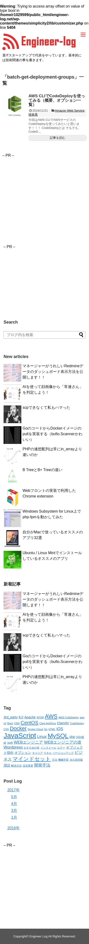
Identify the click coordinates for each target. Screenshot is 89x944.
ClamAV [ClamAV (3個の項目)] (63, 723)
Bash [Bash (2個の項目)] (10, 723)
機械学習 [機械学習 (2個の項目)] (63, 759)
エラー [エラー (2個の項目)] (61, 747)
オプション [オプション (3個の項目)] (22, 752)
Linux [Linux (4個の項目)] (42, 736)
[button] (14, 106)
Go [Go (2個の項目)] (45, 729)
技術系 (33, 114)
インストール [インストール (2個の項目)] (48, 747)
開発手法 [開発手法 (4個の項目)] (42, 765)
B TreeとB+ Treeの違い (42, 470)
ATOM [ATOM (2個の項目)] (40, 717)
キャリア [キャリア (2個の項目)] (37, 752)
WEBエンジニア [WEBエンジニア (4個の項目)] (28, 742)
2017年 (13, 790)
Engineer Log (38, 936)
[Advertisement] (42, 191)
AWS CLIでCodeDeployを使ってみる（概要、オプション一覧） (56, 100)
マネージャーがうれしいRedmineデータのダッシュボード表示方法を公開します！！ (53, 371)
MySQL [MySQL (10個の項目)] (58, 735)
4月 (14, 804)
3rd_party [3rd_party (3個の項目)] (11, 717)
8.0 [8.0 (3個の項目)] (21, 717)
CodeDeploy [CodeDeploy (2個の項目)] (77, 723)
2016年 (13, 828)
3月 (14, 811)
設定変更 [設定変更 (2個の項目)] (28, 765)
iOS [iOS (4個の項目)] (59, 729)
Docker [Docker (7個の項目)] (18, 728)
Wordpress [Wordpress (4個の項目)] (13, 747)
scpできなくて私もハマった (46, 407)
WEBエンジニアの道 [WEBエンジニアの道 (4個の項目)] (62, 742)
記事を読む (57, 137)
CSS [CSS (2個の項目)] (6, 729)
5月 (14, 797)
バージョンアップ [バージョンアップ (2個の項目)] (63, 752)
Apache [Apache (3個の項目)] (30, 717)
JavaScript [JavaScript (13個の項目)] (20, 735)
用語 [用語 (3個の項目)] (7, 765)
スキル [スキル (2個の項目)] (48, 752)
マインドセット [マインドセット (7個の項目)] (32, 759)
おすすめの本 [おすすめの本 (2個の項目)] (31, 747)
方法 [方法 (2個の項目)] (54, 759)
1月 (14, 817)
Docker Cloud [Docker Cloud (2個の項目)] (35, 729)
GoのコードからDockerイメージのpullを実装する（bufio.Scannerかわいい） (52, 434)
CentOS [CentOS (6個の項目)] (29, 722)
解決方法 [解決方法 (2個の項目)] (16, 765)
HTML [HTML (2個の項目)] (51, 729)
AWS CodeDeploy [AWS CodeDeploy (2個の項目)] (68, 717)
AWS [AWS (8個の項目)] (51, 716)
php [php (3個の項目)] (72, 737)
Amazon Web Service (69, 110)
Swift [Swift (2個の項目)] (10, 742)
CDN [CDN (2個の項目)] (16, 723)
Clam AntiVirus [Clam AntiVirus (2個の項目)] (47, 723)
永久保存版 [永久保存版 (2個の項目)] (76, 759)
